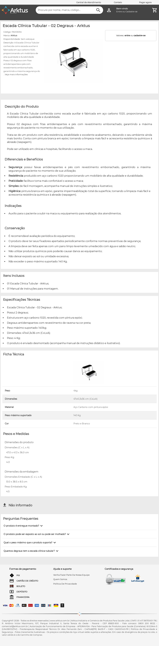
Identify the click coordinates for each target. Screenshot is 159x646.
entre (127, 35)
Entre (119, 11)
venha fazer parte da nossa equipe (71, 575)
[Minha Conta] (109, 10)
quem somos (60, 579)
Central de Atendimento (88, 2)
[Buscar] (98, 10)
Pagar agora (145, 2)
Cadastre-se (131, 11)
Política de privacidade (65, 583)
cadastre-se (139, 35)
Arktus (14, 35)
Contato (118, 2)
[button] (23, 526)
